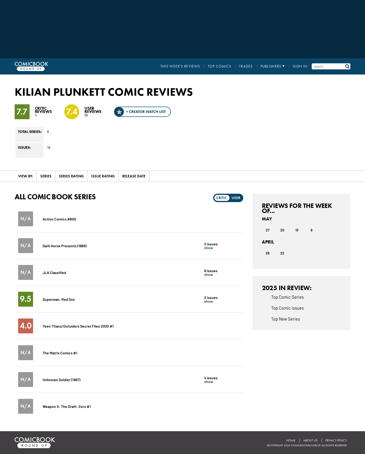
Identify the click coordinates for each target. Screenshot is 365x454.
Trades (246, 66)
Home (290, 440)
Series (45, 176)
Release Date (133, 176)
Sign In (300, 66)
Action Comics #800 (59, 218)
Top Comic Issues (287, 308)
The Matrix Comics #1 (60, 352)
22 (282, 253)
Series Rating (71, 176)
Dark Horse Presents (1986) (65, 245)
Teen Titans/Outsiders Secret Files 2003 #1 (78, 325)
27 (268, 230)
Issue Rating (103, 176)
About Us (310, 440)
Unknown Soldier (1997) (61, 379)
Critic (221, 198)
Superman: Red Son (59, 299)
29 (267, 253)
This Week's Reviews (180, 66)
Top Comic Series (287, 297)
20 (282, 230)
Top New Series (285, 319)
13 (296, 230)
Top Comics (219, 66)
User (236, 198)
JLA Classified (54, 272)
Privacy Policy (336, 440)
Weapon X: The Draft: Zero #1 (67, 406)
